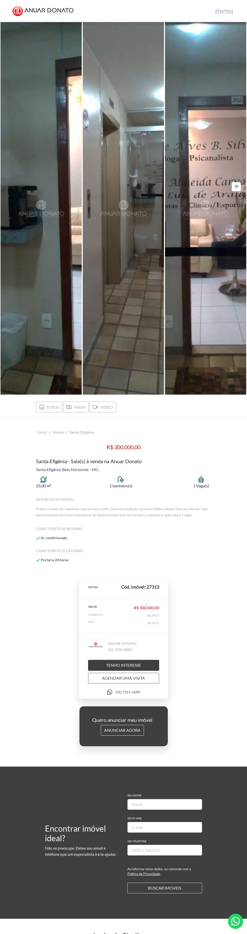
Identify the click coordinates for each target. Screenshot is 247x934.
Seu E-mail (134, 818)
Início (42, 432)
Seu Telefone (136, 841)
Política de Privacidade (143, 874)
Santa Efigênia (81, 432)
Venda (58, 432)
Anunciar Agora (122, 730)
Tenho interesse (123, 665)
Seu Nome (134, 795)
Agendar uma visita (123, 678)
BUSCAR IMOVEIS (164, 887)
